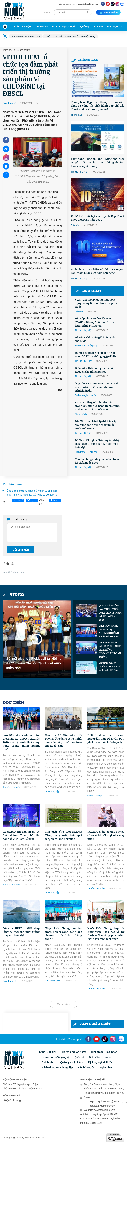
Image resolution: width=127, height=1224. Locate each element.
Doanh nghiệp (23, 50)
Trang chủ (7, 50)
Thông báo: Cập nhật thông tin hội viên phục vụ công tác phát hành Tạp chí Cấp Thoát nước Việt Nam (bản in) (97, 105)
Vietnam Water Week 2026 (26, 36)
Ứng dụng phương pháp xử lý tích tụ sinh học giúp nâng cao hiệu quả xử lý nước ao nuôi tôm (33, 492)
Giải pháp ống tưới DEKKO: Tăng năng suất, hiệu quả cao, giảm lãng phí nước (63, 835)
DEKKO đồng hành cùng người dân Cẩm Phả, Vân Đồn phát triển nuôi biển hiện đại (105, 738)
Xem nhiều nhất (92, 1024)
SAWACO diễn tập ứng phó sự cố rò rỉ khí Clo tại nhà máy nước (105, 835)
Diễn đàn (75, 225)
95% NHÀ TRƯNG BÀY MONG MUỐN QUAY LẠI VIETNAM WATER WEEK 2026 (110, 612)
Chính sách (41, 26)
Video (13, 595)
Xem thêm (63, 1004)
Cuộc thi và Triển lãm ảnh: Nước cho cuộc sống (70, 36)
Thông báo (85, 60)
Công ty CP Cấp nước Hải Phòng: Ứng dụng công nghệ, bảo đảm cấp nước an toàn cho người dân (63, 740)
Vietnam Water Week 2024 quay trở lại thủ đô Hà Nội (110, 667)
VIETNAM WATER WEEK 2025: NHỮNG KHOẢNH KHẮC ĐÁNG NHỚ (109, 631)
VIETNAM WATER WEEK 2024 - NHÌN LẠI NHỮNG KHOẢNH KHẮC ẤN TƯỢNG (110, 649)
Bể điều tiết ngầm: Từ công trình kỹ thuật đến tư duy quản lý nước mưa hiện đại (97, 444)
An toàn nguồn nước (64, 26)
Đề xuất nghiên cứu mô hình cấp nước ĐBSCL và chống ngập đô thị (96, 354)
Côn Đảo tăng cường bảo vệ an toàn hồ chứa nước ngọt (97, 461)
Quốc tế (79, 1057)
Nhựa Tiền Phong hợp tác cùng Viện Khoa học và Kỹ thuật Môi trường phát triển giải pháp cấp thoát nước (105, 934)
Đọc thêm (88, 291)
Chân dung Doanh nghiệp (57, 1067)
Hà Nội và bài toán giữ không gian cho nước (96, 339)
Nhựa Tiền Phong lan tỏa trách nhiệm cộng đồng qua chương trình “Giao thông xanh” (63, 934)
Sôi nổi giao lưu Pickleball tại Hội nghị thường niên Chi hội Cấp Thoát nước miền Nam (35, 663)
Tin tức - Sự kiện (21, 26)
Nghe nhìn (106, 1067)
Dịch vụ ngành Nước (85, 395)
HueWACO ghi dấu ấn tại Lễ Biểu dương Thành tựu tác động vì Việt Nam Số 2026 (21, 835)
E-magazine (108, 12)
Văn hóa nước (52, 980)
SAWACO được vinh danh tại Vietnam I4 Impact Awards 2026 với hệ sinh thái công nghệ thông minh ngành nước (21, 742)
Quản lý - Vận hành (91, 26)
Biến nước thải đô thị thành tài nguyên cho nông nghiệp (94, 370)
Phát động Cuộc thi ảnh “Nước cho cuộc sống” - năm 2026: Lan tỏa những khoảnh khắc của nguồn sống (97, 162)
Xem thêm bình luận (14, 572)
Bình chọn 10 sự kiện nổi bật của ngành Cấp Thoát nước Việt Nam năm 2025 (97, 271)
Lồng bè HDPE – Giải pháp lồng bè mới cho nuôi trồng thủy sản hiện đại (21, 932)
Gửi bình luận (21, 549)
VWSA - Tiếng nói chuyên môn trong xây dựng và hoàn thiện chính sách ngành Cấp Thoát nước (97, 406)
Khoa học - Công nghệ (56, 1057)
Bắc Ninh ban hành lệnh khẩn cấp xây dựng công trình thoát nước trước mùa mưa (95, 425)
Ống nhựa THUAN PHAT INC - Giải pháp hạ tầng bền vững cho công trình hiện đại (96, 387)
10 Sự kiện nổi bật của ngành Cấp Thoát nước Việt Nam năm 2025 (97, 217)
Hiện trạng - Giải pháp (86, 345)
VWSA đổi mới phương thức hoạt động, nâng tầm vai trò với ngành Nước (96, 303)
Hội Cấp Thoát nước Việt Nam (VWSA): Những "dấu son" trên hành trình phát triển (94, 322)
